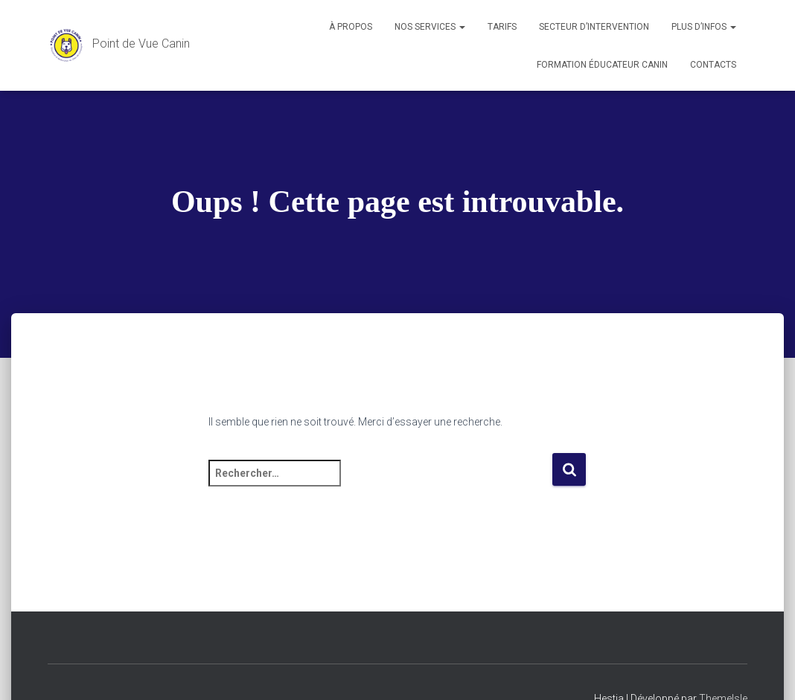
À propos (350, 27)
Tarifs (502, 27)
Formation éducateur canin (602, 65)
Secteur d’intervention (594, 27)
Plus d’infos (703, 27)
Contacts (713, 65)
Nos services (430, 27)
